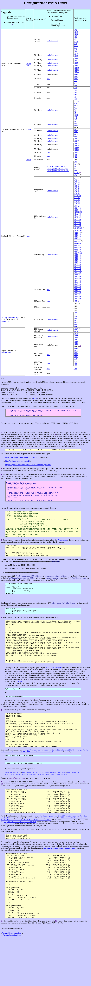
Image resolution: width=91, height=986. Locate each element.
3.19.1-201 (77, 295)
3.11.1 (76, 331)
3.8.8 (75, 119)
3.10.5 (76, 318)
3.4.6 (75, 38)
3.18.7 (76, 77)
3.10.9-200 (77, 210)
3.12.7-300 (77, 235)
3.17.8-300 (77, 287)
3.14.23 (76, 74)
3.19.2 (76, 79)
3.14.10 (76, 141)
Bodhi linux (5, 321)
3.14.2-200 (77, 255)
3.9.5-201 (77, 202)
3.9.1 (75, 121)
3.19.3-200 (77, 296)
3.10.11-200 (78, 212)
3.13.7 (76, 139)
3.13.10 (76, 324)
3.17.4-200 (77, 278)
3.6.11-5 (76, 173)
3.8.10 (76, 46)
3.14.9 (76, 344)
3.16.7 (76, 351)
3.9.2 (75, 48)
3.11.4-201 (77, 218)
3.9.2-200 (77, 198)
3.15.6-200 (77, 269)
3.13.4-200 (77, 243)
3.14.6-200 (77, 259)
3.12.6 (76, 134)
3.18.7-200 (77, 289)
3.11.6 (76, 54)
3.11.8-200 (77, 224)
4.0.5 (75, 83)
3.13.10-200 (78, 253)
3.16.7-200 (77, 276)
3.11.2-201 (77, 214)
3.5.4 (75, 40)
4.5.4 (75, 97)
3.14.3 (76, 342)
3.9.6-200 (77, 204)
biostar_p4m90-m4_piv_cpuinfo (58, 171)
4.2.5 (75, 88)
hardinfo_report (52, 41)
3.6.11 (76, 42)
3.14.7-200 (77, 261)
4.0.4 (75, 81)
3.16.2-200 (77, 273)
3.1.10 (76, 32)
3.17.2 (76, 353)
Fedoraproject (62, 550)
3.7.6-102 (77, 175)
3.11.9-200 (77, 226)
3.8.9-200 (77, 194)
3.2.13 (76, 107)
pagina (20, 706)
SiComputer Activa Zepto (10, 317)
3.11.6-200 (77, 220)
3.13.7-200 (77, 249)
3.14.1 (76, 326)
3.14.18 (76, 70)
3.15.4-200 (77, 265)
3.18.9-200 (77, 293)
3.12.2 (76, 56)
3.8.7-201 (77, 190)
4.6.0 (75, 99)
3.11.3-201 (77, 216)
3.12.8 (76, 58)
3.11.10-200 (78, 228)
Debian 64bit (28, 65)
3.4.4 (75, 111)
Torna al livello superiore (11, 981)
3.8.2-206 (77, 180)
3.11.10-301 (78, 230)
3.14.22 (76, 72)
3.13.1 (76, 136)
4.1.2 (75, 157)
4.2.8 (75, 90)
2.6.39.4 (76, 101)
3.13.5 (76, 63)
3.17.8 (76, 355)
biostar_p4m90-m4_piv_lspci (57, 166)
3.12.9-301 (77, 239)
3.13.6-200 (77, 247)
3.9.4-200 (77, 200)
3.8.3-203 (77, 182)
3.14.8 (76, 65)
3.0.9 (75, 162)
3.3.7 (75, 36)
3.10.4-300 (77, 208)
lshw (48, 79)
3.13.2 (76, 60)
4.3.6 (75, 92)
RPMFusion (55, 574)
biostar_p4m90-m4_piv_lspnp (57, 169)
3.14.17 (76, 144)
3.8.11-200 (77, 196)
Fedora (28, 236)
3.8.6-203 (77, 188)
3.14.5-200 (77, 257)
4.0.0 (75, 359)
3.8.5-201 (77, 186)
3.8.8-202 (77, 192)
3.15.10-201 (78, 271)
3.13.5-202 (77, 245)
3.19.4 (76, 152)
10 (79, 328)
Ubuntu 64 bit (6, 352)
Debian (28, 129)
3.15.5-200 (77, 267)
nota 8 (82, 814)
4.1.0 (75, 85)
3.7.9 (75, 44)
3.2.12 (76, 34)
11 (80, 346)
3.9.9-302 (77, 206)
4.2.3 (75, 365)
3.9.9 (75, 50)
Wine (35, 398)
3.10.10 (76, 52)
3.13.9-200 (77, 251)
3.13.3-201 (77, 241)
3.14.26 (76, 150)
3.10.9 (76, 125)
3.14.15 (76, 68)
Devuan (28, 160)
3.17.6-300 (77, 283)
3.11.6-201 (77, 222)
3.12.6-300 (77, 233)
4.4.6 (75, 94)
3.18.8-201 (77, 291)
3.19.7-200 (77, 298)
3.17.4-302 (77, 281)
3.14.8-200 (77, 263)
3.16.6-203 (77, 275)
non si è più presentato (17, 811)
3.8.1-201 (77, 178)
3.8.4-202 (77, 184)
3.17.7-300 (77, 285)
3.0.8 (75, 30)
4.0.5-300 (77, 301)
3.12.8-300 (77, 237)
